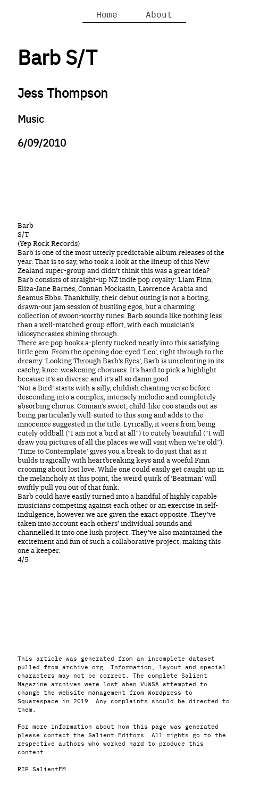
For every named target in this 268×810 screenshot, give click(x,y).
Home (107, 14)
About (159, 14)
